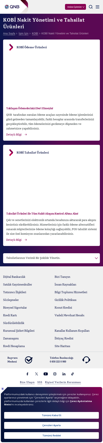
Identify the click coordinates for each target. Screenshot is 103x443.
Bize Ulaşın (27, 382)
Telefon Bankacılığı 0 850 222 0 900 (70, 360)
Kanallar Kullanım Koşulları (72, 330)
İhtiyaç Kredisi (64, 338)
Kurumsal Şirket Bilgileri (18, 330)
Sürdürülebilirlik (13, 323)
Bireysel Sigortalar (15, 307)
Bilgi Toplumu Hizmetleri (71, 292)
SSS (39, 382)
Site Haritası (62, 346)
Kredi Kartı (10, 315)
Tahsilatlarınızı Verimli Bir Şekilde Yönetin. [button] (33, 258)
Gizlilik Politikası (65, 300)
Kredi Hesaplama (14, 346)
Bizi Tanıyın (62, 276)
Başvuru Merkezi (19, 360)
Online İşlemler (74, 7)
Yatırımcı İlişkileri (14, 292)
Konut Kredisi (63, 307)
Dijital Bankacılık (14, 276)
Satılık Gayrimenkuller (17, 284)
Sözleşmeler (11, 300)
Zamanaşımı (11, 338)
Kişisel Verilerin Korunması (63, 382)
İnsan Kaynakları (65, 284)
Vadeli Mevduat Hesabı (69, 315)
